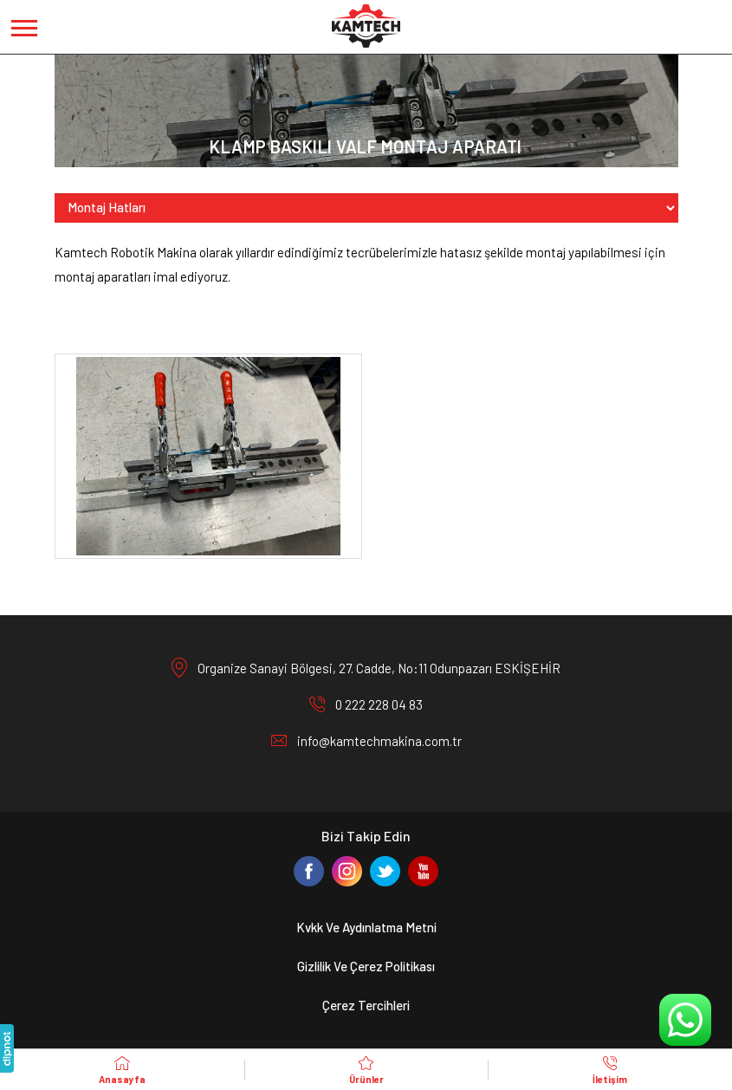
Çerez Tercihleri (366, 1005)
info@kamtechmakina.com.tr (379, 741)
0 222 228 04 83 (379, 704)
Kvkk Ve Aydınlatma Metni (366, 927)
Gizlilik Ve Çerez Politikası (366, 966)
